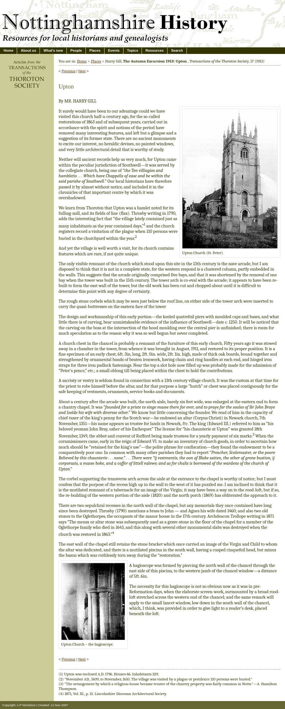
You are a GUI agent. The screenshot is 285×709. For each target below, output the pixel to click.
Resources (155, 50)
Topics (132, 50)
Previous (69, 71)
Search (177, 50)
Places (94, 50)
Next (82, 71)
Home (8, 50)
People (76, 50)
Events (114, 50)
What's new (53, 50)
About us (28, 50)
